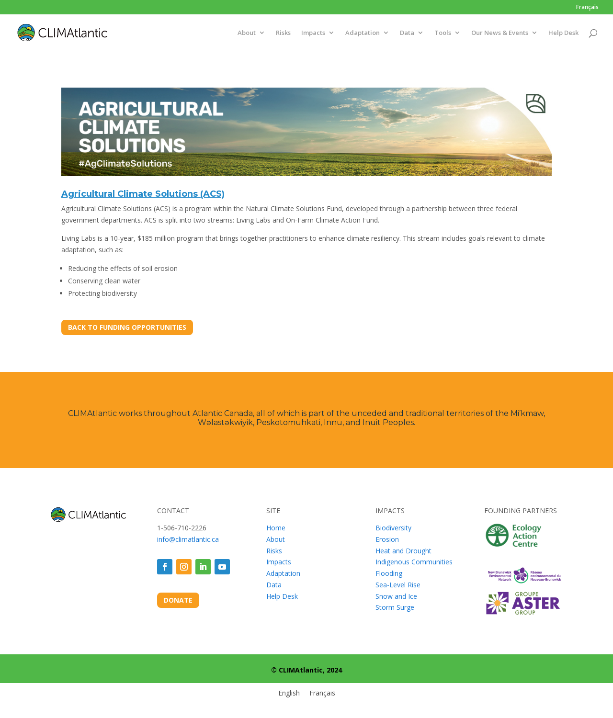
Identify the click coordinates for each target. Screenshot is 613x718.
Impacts (313, 33)
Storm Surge (394, 607)
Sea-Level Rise (397, 584)
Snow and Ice (396, 596)
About (247, 33)
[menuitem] (587, 9)
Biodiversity (393, 527)
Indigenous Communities (414, 561)
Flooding (388, 573)
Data (407, 33)
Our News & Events (499, 33)
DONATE (178, 600)
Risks (283, 33)
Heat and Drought (403, 550)
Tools (442, 33)
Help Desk (563, 33)
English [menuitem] (289, 693)
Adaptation (362, 33)
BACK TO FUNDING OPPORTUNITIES (127, 327)
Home (275, 527)
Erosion (387, 539)
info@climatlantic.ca (188, 539)
